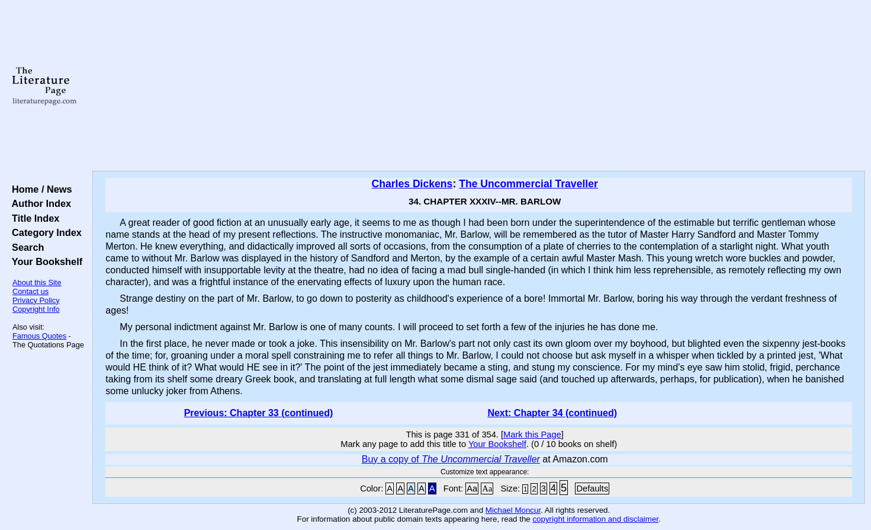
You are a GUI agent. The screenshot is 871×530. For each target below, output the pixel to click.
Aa (472, 488)
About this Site (37, 282)
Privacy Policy (36, 300)
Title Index (33, 218)
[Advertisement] (479, 86)
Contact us (30, 291)
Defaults (592, 488)
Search (25, 247)
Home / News (39, 189)
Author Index (39, 203)
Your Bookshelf (44, 261)
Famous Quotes (39, 335)
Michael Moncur (513, 510)
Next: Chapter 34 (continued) (552, 413)
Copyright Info (36, 309)
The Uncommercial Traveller (528, 184)
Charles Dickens (411, 184)
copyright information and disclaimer (595, 519)
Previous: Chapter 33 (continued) (258, 413)
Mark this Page (532, 434)
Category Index (44, 232)
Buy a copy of (451, 459)
